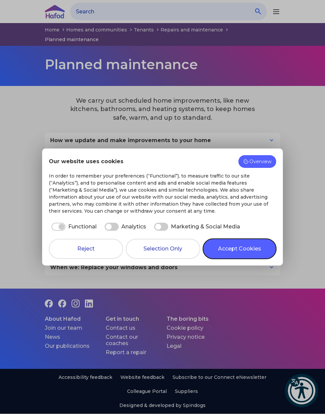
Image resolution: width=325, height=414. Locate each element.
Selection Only (162, 248)
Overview (257, 162)
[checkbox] (73, 227)
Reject (86, 248)
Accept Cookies (239, 248)
